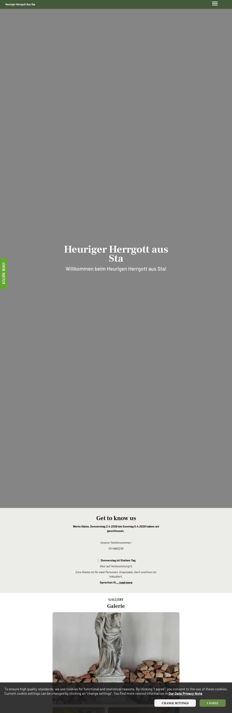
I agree (212, 703)
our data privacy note (185, 693)
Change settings (175, 703)
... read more (124, 582)
